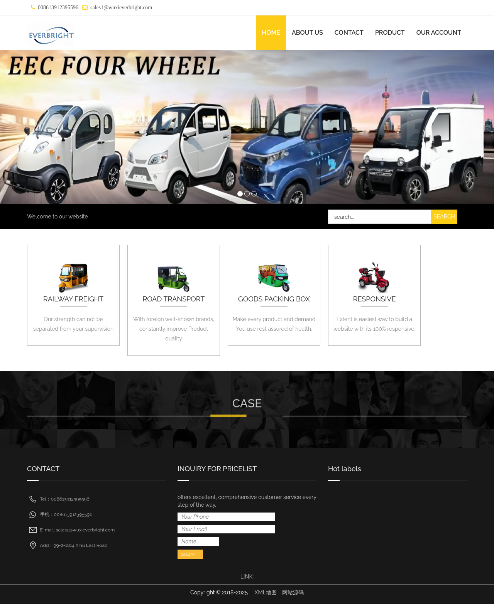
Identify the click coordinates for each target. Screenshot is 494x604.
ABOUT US (307, 32)
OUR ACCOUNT (438, 32)
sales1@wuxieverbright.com (121, 7)
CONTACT (349, 32)
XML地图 (266, 592)
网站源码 (293, 592)
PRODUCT (390, 32)
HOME (271, 32)
